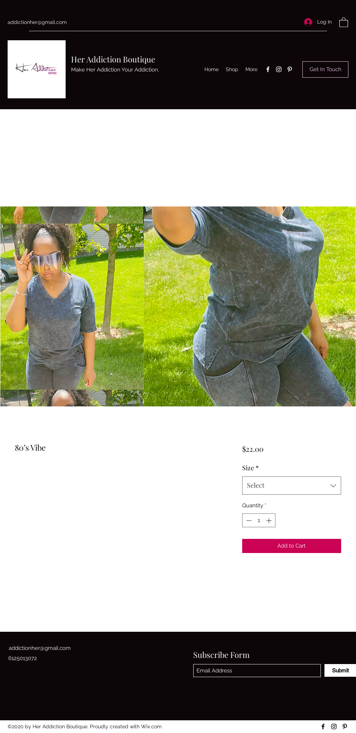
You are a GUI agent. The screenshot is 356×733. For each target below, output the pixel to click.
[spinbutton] (259, 520)
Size (250, 467)
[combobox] (291, 485)
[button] (343, 22)
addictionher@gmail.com (37, 22)
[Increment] (269, 520)
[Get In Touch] (325, 69)
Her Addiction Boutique (113, 59)
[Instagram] (278, 69)
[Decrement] (248, 520)
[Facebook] (268, 69)
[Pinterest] (289, 69)
